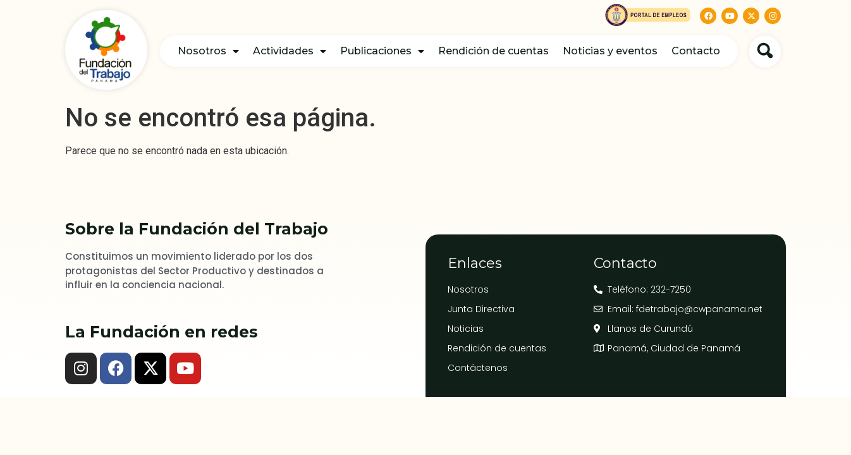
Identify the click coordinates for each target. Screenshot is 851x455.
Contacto (695, 51)
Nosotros (208, 51)
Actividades (289, 51)
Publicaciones (382, 51)
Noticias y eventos (610, 51)
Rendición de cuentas (493, 51)
